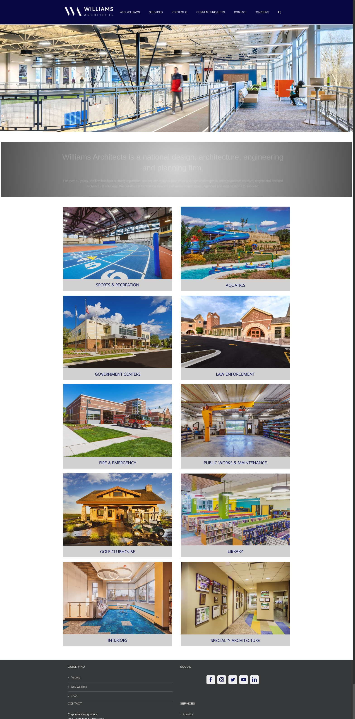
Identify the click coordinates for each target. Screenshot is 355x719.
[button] (279, 12)
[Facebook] (210, 679)
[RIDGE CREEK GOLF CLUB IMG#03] (117, 474)
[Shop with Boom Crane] (235, 385)
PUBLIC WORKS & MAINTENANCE (235, 462)
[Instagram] (221, 679)
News (74, 696)
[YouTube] (243, 679)
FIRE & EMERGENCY (117, 462)
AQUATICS (235, 285)
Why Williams (79, 686)
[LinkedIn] (254, 679)
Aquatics (188, 714)
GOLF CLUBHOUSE (117, 551)
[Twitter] (232, 679)
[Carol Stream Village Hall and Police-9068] (117, 297)
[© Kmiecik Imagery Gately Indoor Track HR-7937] (117, 208)
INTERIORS (117, 640)
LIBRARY (235, 551)
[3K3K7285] (117, 385)
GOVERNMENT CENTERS (118, 374)
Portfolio (76, 677)
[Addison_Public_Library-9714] (235, 474)
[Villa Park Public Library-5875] (117, 563)
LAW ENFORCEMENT (235, 374)
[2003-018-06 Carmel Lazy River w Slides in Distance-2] (235, 208)
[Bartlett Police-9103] (235, 297)
